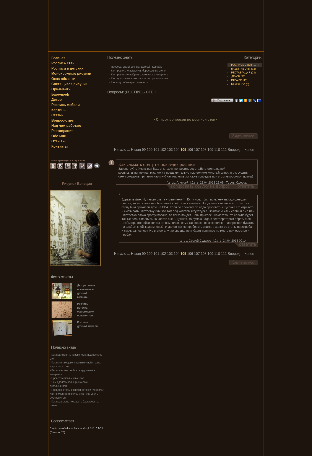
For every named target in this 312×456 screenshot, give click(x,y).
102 (163, 149)
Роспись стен (63, 63)
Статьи (57, 115)
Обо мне (58, 136)
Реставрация (62, 131)
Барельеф (60, 94)
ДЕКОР (235, 76)
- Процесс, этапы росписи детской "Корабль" (136, 66)
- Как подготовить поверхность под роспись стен (138, 78)
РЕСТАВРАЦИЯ (240, 72)
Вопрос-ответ (63, 120)
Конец (249, 149)
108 (203, 149)
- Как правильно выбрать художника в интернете (138, 74)
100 (150, 149)
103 (170, 149)
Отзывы (58, 141)
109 (210, 149)
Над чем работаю (66, 125)
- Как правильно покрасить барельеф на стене (137, 70)
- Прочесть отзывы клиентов (67, 378)
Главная (58, 58)
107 (197, 149)
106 (190, 149)
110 (217, 149)
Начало (120, 149)
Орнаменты (61, 89)
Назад (136, 149)
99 (144, 149)
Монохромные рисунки (71, 73)
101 (156, 149)
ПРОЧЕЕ (236, 80)
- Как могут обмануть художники (128, 82)
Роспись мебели (65, 105)
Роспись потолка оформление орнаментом (85, 309)
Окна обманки (63, 79)
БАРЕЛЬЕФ (238, 84)
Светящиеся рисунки (69, 84)
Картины (58, 110)
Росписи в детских (67, 68)
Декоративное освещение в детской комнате (86, 291)
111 (224, 149)
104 (177, 149)
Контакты (59, 146)
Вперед (234, 149)
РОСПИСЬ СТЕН (241, 64)
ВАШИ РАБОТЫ (240, 68)
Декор (56, 99)
